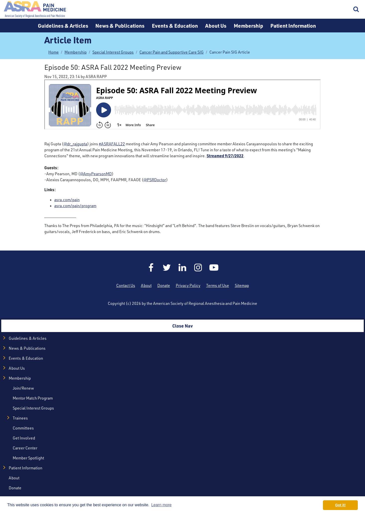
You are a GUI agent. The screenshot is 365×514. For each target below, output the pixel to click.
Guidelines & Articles (63, 25)
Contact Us (125, 285)
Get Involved (24, 437)
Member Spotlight (28, 457)
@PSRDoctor (154, 179)
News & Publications (119, 25)
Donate (163, 285)
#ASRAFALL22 (112, 143)
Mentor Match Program (33, 398)
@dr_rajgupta (75, 143)
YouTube (214, 267)
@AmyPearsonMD (96, 173)
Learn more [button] (161, 505)
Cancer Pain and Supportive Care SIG (171, 52)
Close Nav (182, 326)
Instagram (198, 267)
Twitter (167, 267)
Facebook (151, 267)
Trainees (20, 418)
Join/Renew (23, 388)
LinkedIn (182, 267)
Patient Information (293, 25)
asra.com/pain (67, 199)
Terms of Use (217, 285)
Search (356, 9)
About (146, 285)
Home (35, 9)
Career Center (25, 447)
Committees (23, 428)
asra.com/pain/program (75, 205)
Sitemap (242, 285)
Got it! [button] (340, 505)
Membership (248, 25)
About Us (215, 25)
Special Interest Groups (113, 52)
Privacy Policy (188, 285)
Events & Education (175, 25)
